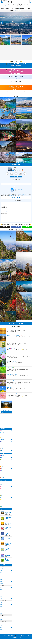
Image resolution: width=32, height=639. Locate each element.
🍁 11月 (1, 504)
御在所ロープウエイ (11, 5)
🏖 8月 (1, 497)
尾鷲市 (1, 623)
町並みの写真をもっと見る (16, 164)
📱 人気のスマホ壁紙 (18, 635)
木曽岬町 (1, 570)
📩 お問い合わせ (19, 636)
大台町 (1, 594)
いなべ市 (1, 568)
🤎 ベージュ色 (2, 477)
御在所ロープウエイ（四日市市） (7, 204)
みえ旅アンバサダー (12, 195)
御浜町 (1, 627)
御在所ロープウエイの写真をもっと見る (16, 323)
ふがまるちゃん (18, 189)
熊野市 (1, 629)
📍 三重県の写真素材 (10, 635)
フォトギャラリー (8, 2)
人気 (4, 4)
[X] (15, 190)
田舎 (27, 4)
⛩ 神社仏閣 (2, 439)
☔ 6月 (1, 493)
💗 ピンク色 (2, 455)
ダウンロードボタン (16, 10)
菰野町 (5, 5)
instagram (19, 194)
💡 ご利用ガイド (12, 636)
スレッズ (23, 194)
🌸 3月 (1, 486)
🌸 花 (1, 430)
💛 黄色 (1, 464)
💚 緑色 (1, 459)
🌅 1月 (1, 482)
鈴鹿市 (1, 579)
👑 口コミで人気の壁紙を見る (16, 184)
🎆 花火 (1, 441)
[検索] (30, 1)
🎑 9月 (1, 499)
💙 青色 (1, 457)
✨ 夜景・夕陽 (2, 437)
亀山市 (1, 581)
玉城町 (1, 611)
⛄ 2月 (1, 484)
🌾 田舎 (1, 446)
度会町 (1, 613)
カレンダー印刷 (15, 4)
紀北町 (1, 625)
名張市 (1, 619)
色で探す (9, 4)
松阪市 (1, 589)
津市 (0, 587)
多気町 (1, 596)
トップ (2, 5)
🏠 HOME (4, 635)
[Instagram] (16, 190)
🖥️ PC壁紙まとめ (26, 635)
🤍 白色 (1, 475)
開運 (1, 4)
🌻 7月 (1, 495)
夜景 (21, 4)
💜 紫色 (1, 470)
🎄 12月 (1, 506)
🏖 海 (1, 435)
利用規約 (22, 94)
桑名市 (1, 577)
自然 (24, 4)
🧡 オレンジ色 (2, 466)
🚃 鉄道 (1, 450)
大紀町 (1, 598)
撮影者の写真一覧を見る (16, 197)
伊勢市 (1, 602)
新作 (6, 4)
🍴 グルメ (1, 448)
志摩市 (1, 604)
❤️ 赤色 (1, 468)
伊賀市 (1, 617)
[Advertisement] (16, 53)
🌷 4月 (1, 488)
